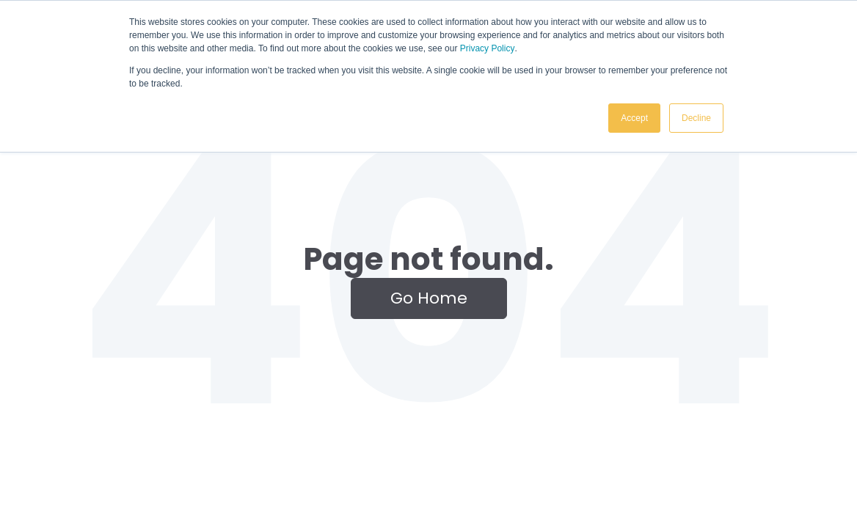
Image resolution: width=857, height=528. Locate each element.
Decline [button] (696, 118)
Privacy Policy (487, 48)
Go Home (428, 298)
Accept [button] (634, 118)
